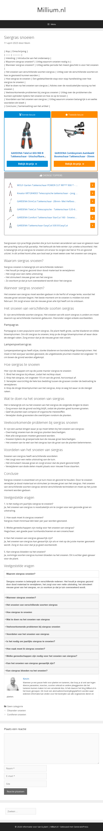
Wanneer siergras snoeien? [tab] (20, 597)
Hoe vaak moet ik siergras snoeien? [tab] (24, 649)
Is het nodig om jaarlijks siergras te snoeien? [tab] (29, 641)
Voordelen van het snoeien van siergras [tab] (26, 634)
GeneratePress (81, 826)
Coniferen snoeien (16, 714)
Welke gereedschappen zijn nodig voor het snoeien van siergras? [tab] (40, 656)
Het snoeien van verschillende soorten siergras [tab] (31, 605)
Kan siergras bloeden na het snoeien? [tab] (25, 670)
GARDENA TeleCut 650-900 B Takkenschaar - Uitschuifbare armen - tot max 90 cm (27, 156)
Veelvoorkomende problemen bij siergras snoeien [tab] (32, 626)
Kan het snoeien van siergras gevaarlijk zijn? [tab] (29, 663)
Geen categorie (15, 706)
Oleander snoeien (16, 710)
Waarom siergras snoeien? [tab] (19, 574)
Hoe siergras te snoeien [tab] (18, 612)
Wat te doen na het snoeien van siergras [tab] (27, 619)
